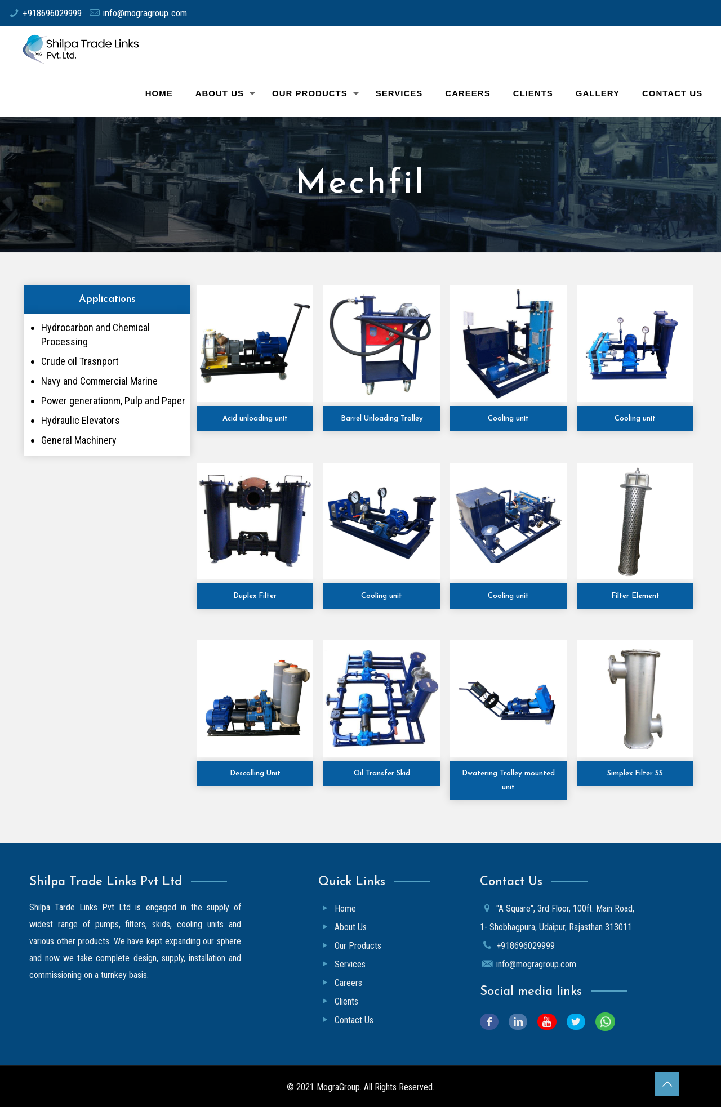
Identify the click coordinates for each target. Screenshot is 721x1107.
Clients (346, 1001)
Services (350, 964)
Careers (348, 982)
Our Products (358, 945)
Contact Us (354, 1020)
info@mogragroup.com (145, 13)
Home (345, 908)
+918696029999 (52, 13)
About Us (351, 927)
